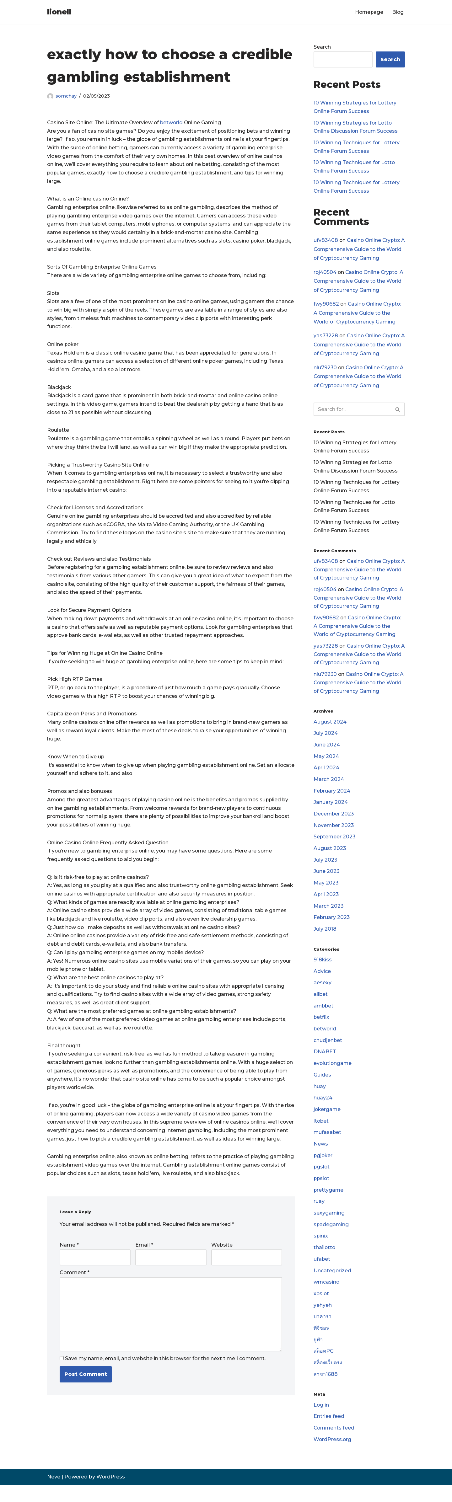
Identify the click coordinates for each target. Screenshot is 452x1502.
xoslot (322, 1309)
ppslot (322, 1192)
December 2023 (334, 823)
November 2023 (334, 834)
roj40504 (325, 274)
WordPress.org (333, 1457)
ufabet (322, 1274)
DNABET (325, 1064)
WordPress (110, 1494)
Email (144, 1271)
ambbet (324, 1017)
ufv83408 (326, 242)
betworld (173, 123)
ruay (319, 1216)
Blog (398, 12)
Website (222, 1271)
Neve (53, 1494)
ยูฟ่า (318, 1356)
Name (69, 1271)
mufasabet (328, 1145)
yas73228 (326, 338)
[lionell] (59, 12)
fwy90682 (326, 306)
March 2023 (329, 916)
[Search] (352, 412)
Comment (74, 1298)
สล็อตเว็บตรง (328, 1379)
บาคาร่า (322, 1332)
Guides (322, 1087)
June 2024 (327, 753)
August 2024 (330, 729)
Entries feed (329, 1433)
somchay (66, 96)
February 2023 (332, 928)
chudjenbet (328, 1052)
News (321, 1157)
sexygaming (329, 1227)
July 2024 (326, 741)
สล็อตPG (324, 1367)
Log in (321, 1421)
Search (322, 47)
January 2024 (331, 811)
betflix (322, 1029)
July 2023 (325, 870)
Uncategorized (333, 1286)
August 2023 (330, 858)
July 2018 (325, 940)
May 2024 (326, 764)
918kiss (323, 971)
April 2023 (326, 904)
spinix (321, 1250)
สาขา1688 (326, 1390)
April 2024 (327, 776)
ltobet (321, 1134)
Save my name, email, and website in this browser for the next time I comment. (165, 1386)
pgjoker (323, 1169)
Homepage (368, 12)
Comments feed (335, 1445)
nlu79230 (325, 370)
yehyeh (323, 1320)
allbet (321, 1005)
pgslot (322, 1181)
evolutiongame (333, 1075)
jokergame (328, 1122)
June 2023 (327, 881)
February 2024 (332, 799)
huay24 (323, 1111)
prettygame (329, 1204)
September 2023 (335, 846)
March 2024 (329, 788)
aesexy (322, 994)
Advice (322, 982)
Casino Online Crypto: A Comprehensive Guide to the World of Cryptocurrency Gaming (358, 251)
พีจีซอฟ (322, 1344)
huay (320, 1099)
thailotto (325, 1262)
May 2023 (326, 893)
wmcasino (327, 1297)
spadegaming (331, 1239)
